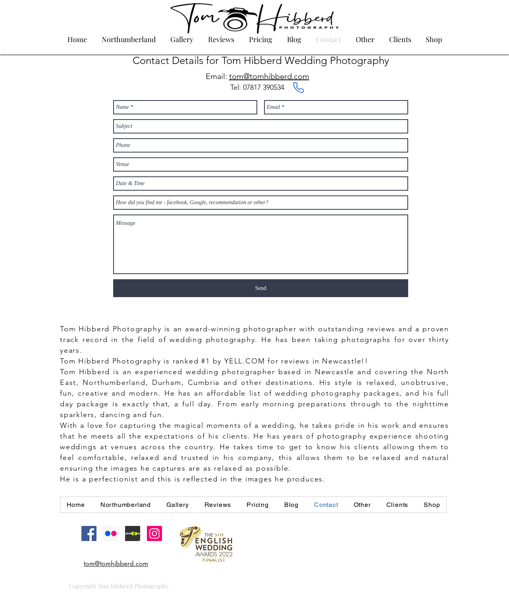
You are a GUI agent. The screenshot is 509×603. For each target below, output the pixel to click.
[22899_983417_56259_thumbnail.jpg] (132, 533)
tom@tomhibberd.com (269, 76)
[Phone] (298, 88)
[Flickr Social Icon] (110, 533)
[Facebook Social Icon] (88, 533)
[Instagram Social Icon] (154, 533)
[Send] (260, 288)
